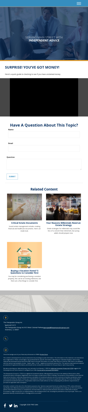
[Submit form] (12, 177)
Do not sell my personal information (47, 370)
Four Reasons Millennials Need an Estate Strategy (63, 224)
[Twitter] (11, 404)
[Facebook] (6, 404)
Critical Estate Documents (24, 223)
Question (11, 157)
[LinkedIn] (16, 404)
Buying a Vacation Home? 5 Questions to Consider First (24, 271)
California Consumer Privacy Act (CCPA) (62, 368)
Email (10, 143)
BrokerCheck (44, 354)
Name (11, 129)
